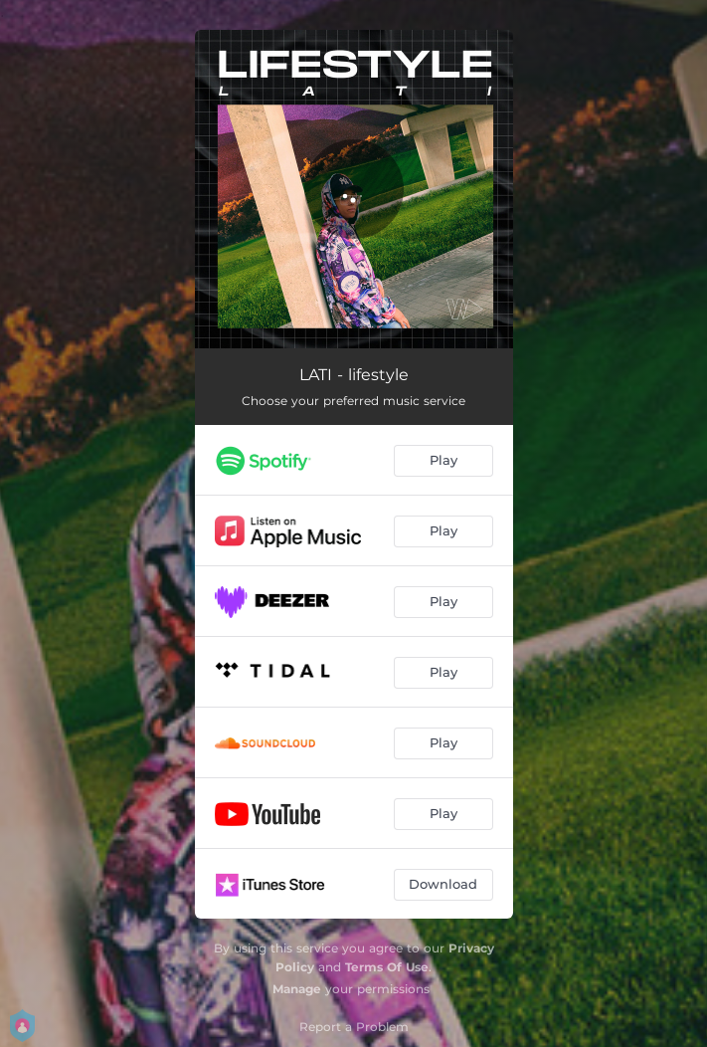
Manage (296, 988)
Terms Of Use (387, 966)
